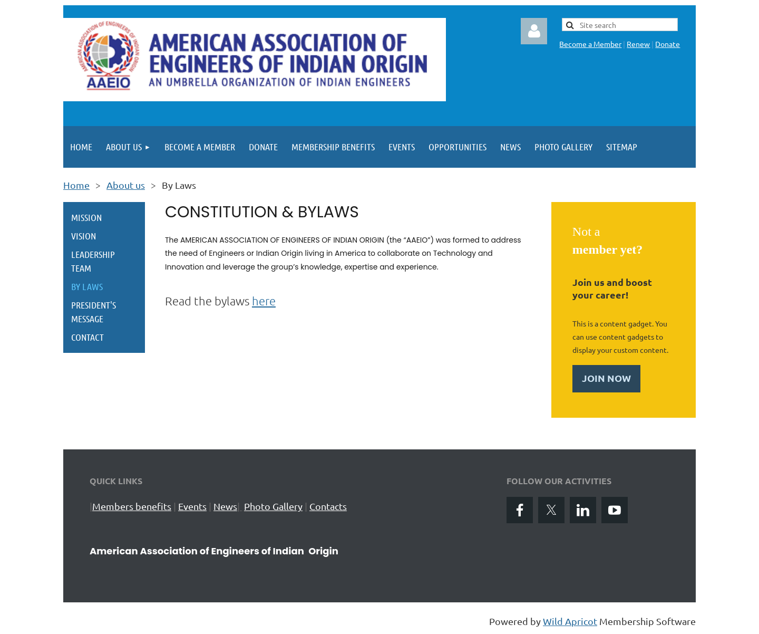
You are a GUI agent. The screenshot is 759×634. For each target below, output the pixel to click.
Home (76, 184)
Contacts (328, 506)
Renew (638, 44)
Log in (534, 31)
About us (125, 184)
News (225, 506)
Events (192, 506)
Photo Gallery (273, 506)
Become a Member (590, 44)
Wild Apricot (570, 621)
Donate (667, 44)
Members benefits (131, 506)
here (264, 301)
